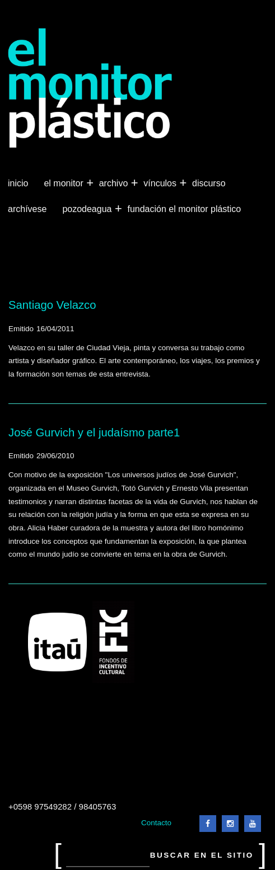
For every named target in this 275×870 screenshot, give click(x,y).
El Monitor (64, 183)
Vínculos (161, 183)
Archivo (114, 183)
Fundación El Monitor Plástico (184, 209)
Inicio (18, 183)
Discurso (209, 183)
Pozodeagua (88, 209)
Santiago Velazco (52, 305)
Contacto (156, 823)
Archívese (27, 209)
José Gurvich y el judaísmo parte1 (94, 432)
